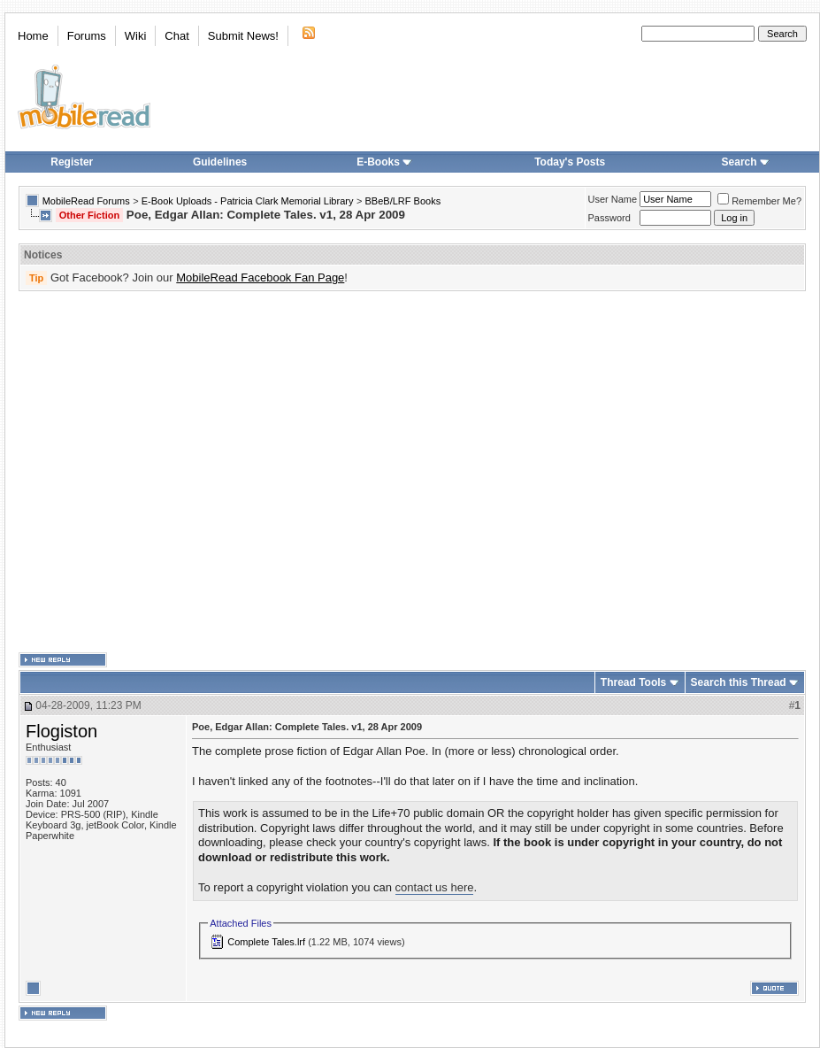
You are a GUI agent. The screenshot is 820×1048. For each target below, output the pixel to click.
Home (33, 35)
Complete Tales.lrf (266, 941)
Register (71, 162)
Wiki (136, 35)
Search (746, 162)
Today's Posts (569, 162)
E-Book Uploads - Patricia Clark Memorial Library (248, 201)
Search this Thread (738, 682)
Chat (176, 35)
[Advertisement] (166, 472)
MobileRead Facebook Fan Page (260, 277)
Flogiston (61, 731)
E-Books (384, 162)
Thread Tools (633, 682)
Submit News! (243, 35)
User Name (613, 199)
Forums (86, 35)
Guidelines (220, 162)
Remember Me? (759, 201)
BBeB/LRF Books (403, 201)
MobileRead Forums (86, 201)
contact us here (434, 887)
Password (609, 217)
